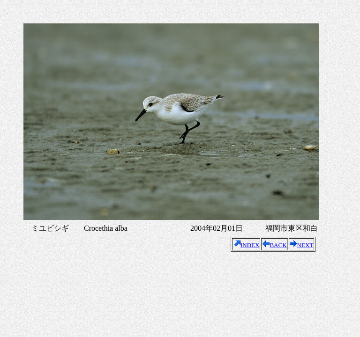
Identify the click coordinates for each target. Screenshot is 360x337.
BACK (274, 245)
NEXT (302, 245)
